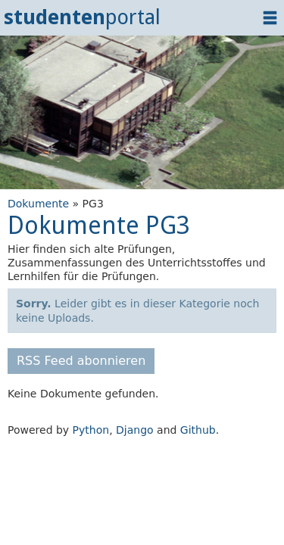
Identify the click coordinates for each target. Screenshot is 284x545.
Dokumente (38, 204)
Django (135, 430)
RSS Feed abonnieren (81, 360)
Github (198, 430)
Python (91, 430)
